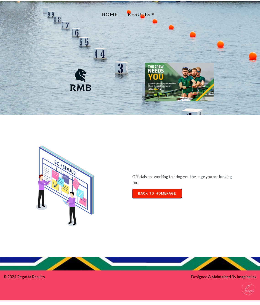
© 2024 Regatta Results (24, 276)
